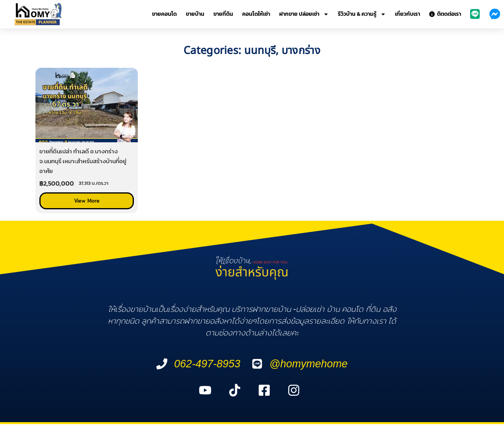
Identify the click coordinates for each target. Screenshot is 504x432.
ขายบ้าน (195, 14)
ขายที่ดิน (223, 14)
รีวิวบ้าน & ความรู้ (362, 14)
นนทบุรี (260, 51)
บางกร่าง (301, 51)
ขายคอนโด (164, 14)
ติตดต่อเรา (445, 14)
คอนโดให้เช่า (256, 14)
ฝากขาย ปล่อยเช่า (304, 14)
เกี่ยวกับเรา (407, 14)
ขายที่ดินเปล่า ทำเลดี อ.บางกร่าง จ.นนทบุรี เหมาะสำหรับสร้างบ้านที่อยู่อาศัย (82, 161)
